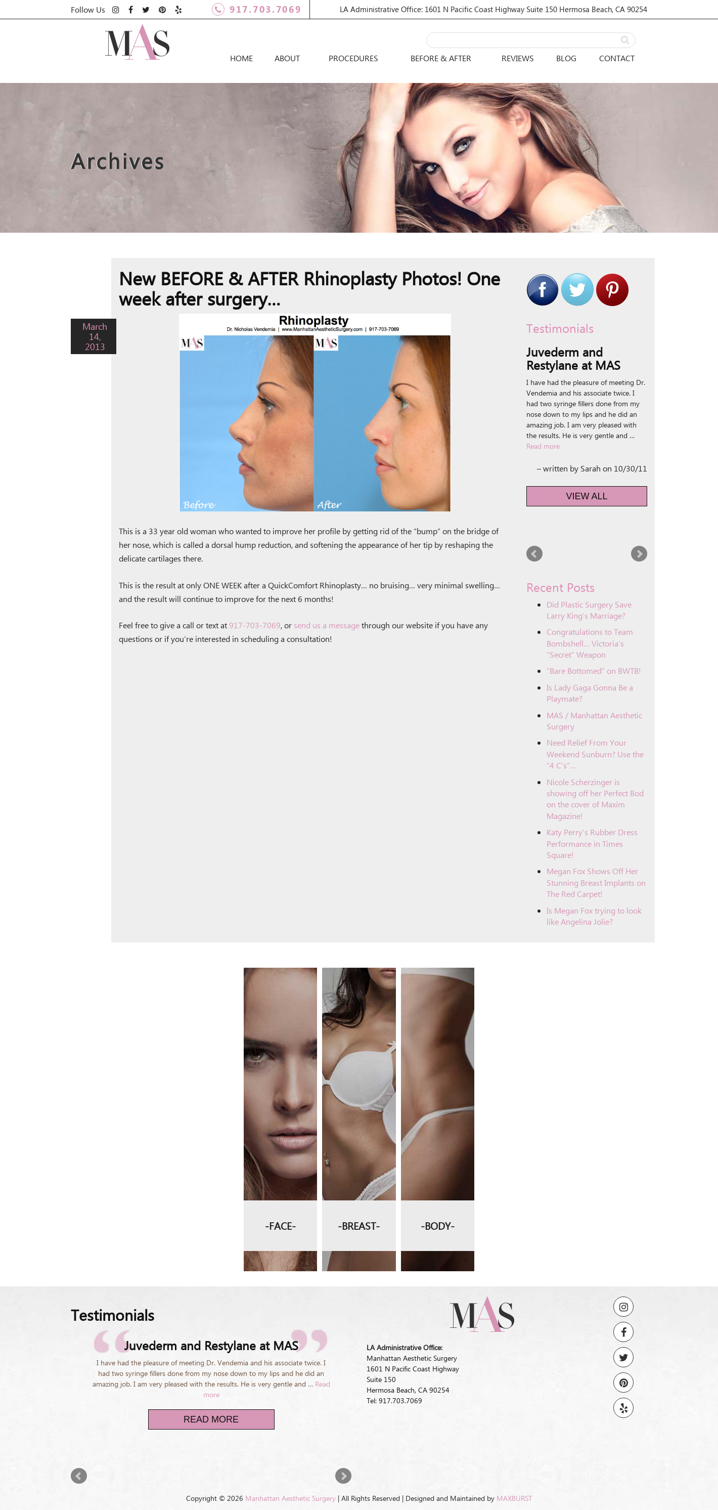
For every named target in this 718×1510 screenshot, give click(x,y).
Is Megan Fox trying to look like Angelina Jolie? (594, 916)
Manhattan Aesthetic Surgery (290, 1498)
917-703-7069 (255, 625)
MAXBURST (514, 1498)
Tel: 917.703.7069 (394, 1400)
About (287, 58)
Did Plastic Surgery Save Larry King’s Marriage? (589, 610)
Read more (543, 446)
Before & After (441, 58)
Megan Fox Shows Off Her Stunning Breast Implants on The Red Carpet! (596, 882)
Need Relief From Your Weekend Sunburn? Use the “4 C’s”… (595, 753)
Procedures (353, 58)
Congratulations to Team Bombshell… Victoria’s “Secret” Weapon (590, 643)
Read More (211, 1419)
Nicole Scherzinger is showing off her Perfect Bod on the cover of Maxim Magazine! (595, 798)
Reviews (518, 58)
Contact (617, 58)
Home (241, 58)
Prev (534, 554)
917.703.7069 (256, 9)
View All (587, 496)
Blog (566, 58)
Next (639, 554)
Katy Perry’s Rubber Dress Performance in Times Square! (592, 843)
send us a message (327, 625)
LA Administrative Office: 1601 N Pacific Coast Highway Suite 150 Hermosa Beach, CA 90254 (493, 9)
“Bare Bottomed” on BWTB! (594, 670)
